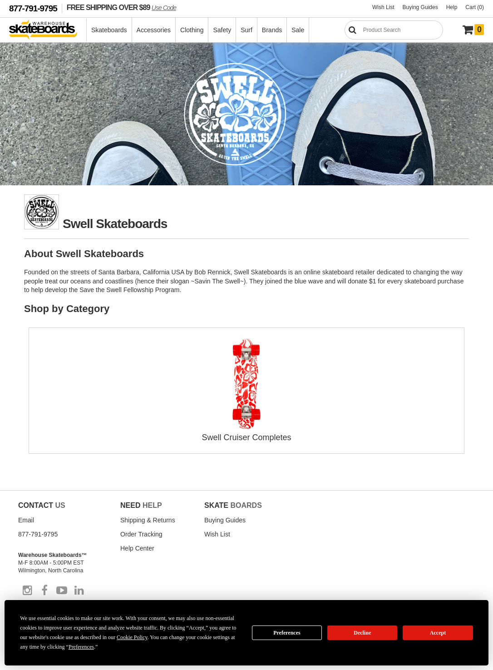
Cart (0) (474, 7)
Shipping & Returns (147, 520)
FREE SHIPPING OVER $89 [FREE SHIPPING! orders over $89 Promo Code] (121, 7)
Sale (297, 30)
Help (452, 7)
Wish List (383, 7)
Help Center (137, 548)
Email (26, 520)
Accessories (154, 30)
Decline (362, 633)
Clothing (191, 30)
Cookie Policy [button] (132, 637)
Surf (246, 30)
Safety (222, 30)
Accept (438, 633)
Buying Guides (420, 7)
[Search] (394, 30)
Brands (272, 30)
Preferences (287, 633)
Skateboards (109, 30)
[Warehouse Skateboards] (48, 30)
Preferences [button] (81, 647)
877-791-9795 (33, 8)
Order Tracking (141, 534)
